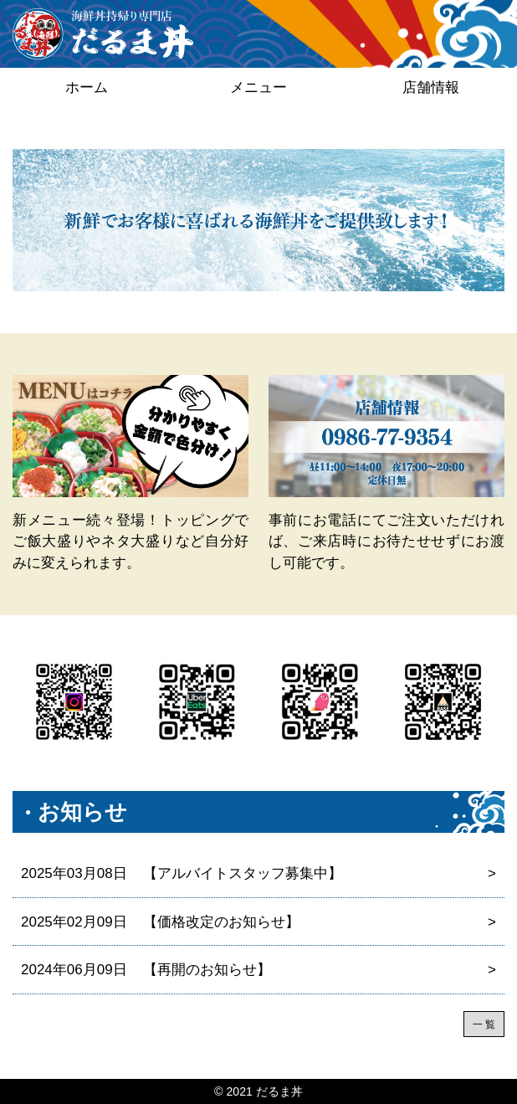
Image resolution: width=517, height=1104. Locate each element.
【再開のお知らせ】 (258, 970)
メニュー (258, 87)
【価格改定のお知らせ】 (258, 922)
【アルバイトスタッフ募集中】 (258, 874)
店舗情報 (430, 87)
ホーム (86, 87)
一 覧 (484, 1024)
